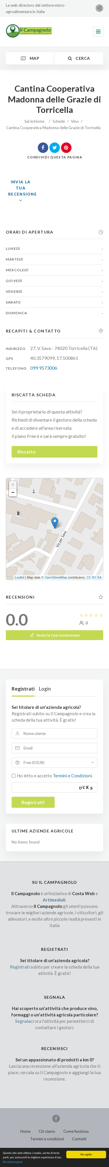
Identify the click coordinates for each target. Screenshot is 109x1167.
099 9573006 (43, 368)
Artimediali (54, 899)
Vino (75, 121)
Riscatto (26, 451)
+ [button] (13, 484)
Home (39, 121)
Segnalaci (24, 1021)
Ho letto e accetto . (55, 775)
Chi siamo (47, 1131)
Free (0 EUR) (34, 762)
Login (45, 689)
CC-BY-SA (93, 577)
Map (30, 58)
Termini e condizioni (47, 1139)
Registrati (23, 689)
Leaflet (19, 577)
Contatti (79, 1139)
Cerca (79, 58)
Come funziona (76, 1131)
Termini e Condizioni (72, 775)
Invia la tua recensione (55, 635)
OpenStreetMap (55, 577)
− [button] (13, 492)
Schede (59, 121)
